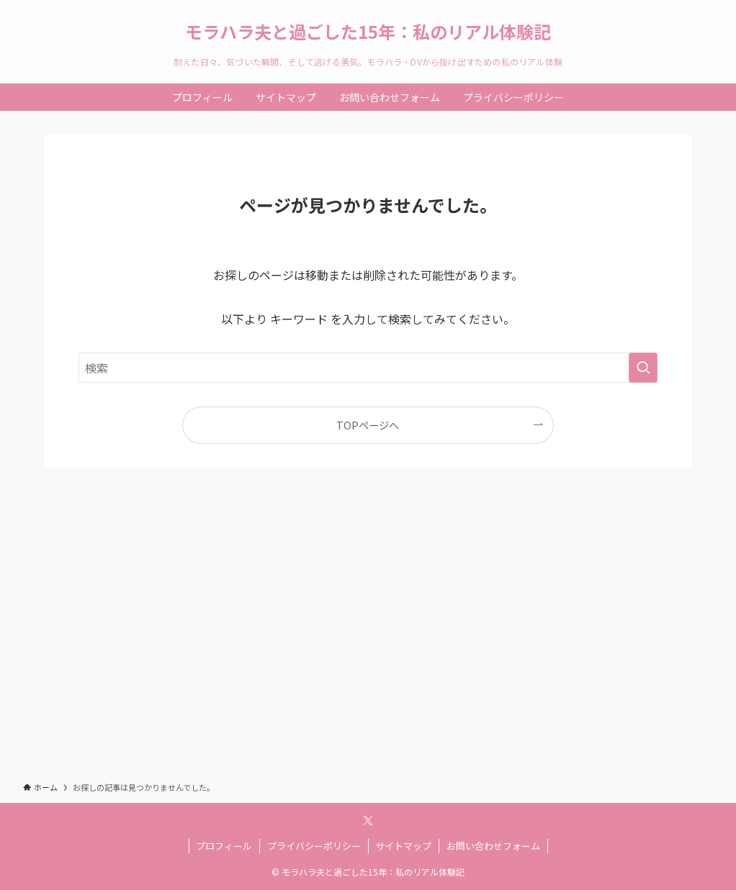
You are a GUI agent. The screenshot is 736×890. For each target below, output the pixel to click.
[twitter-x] (368, 820)
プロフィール (224, 846)
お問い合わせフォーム (493, 846)
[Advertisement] (368, 637)
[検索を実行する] (643, 368)
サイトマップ (403, 846)
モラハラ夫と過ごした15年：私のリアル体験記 (368, 31)
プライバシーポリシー (314, 846)
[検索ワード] (368, 368)
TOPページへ (367, 424)
